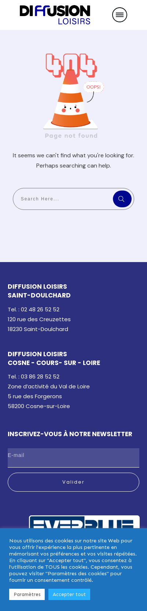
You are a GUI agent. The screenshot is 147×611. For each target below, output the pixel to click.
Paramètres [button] (27, 594)
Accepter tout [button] (69, 594)
